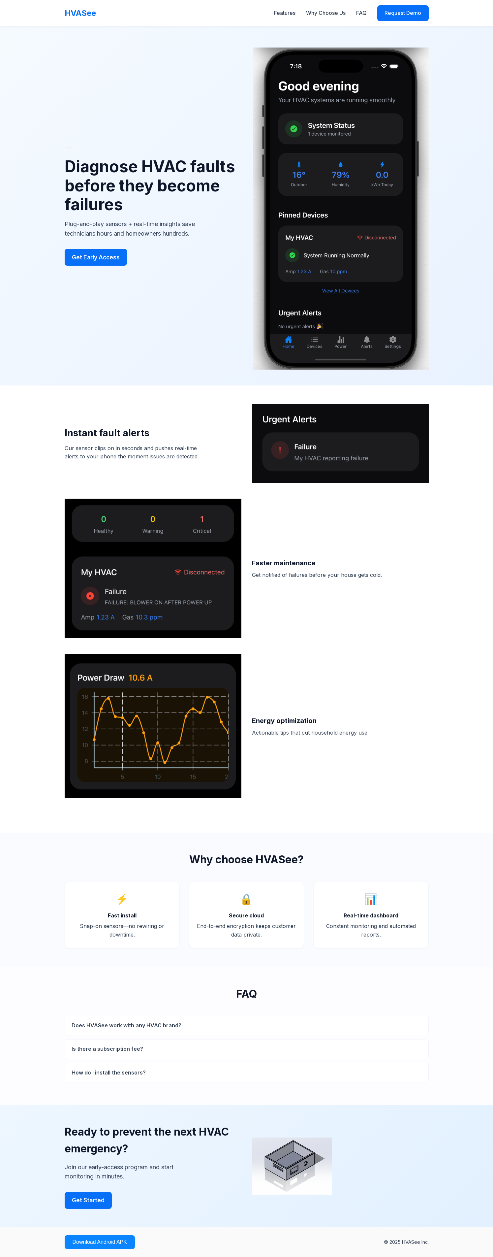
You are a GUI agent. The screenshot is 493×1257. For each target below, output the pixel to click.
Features (284, 13)
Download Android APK (100, 1242)
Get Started (88, 1200)
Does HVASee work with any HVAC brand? (126, 1025)
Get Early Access (96, 257)
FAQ (361, 13)
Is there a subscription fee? (107, 1048)
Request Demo (403, 13)
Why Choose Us (326, 13)
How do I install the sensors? (109, 1072)
